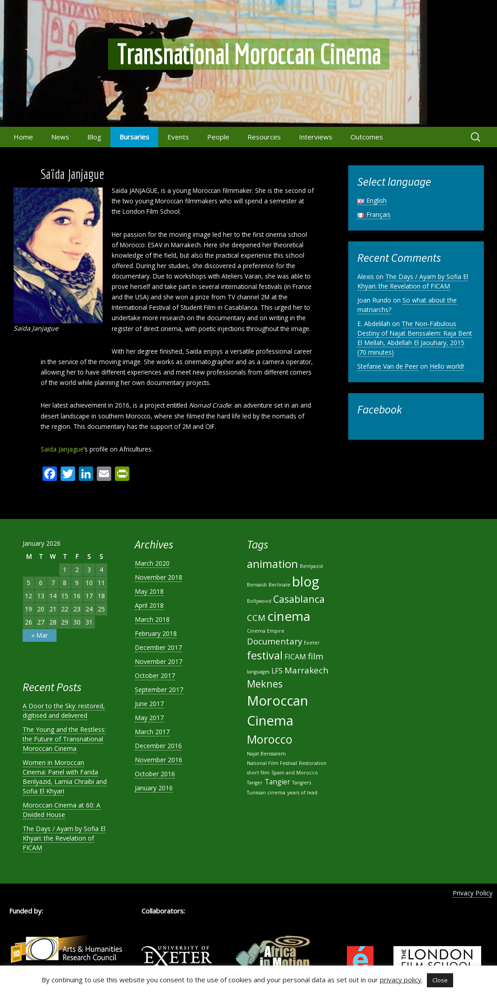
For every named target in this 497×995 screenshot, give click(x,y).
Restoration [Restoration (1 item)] (313, 763)
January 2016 (154, 788)
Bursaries (134, 136)
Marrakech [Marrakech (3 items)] (306, 670)
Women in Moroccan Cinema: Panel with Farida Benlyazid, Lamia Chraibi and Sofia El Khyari (65, 776)
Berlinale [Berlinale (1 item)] (279, 585)
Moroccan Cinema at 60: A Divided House (61, 810)
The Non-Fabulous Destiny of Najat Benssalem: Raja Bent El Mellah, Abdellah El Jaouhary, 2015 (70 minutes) (414, 337)
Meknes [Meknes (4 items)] (265, 683)
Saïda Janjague (62, 449)
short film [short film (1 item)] (258, 772)
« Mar (39, 635)
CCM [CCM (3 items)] (256, 617)
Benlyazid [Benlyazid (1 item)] (311, 566)
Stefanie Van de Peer (387, 366)
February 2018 (156, 633)
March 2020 (152, 563)
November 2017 (158, 661)
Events (178, 136)
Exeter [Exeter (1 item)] (312, 642)
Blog (94, 136)
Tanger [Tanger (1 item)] (255, 782)
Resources (264, 136)
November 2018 (158, 577)
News (60, 136)
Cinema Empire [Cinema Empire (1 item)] (265, 631)
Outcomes (366, 136)
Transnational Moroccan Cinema (248, 54)
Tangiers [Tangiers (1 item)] (301, 782)
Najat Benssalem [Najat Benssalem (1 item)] (266, 753)
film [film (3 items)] (315, 656)
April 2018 (149, 605)
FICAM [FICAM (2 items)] (295, 657)
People (218, 136)
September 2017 (159, 689)
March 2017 (152, 731)
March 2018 (152, 619)
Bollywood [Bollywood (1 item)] (259, 601)
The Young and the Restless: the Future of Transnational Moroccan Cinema (64, 739)
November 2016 (158, 759)
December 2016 (158, 745)
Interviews (315, 136)
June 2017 (149, 703)
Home (23, 136)
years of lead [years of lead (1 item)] (302, 792)
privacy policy (400, 979)
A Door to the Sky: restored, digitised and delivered (64, 711)
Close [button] (440, 980)
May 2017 (149, 717)
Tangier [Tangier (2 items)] (277, 782)
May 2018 (149, 591)
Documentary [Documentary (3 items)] (274, 641)
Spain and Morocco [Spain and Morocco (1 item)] (294, 772)
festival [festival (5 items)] (265, 655)
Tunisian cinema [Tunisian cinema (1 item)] (266, 792)
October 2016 (155, 773)
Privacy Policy (472, 893)
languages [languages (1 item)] (258, 671)
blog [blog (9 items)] (305, 581)
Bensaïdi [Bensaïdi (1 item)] (257, 585)
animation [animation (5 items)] (272, 564)
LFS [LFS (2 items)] (277, 671)
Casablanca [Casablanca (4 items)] (299, 599)
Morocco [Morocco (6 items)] (270, 739)
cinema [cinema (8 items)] (288, 616)
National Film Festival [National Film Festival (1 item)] (272, 763)
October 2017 (155, 675)
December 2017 (158, 647)
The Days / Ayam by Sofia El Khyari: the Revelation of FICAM (412, 281)
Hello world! (447, 366)
